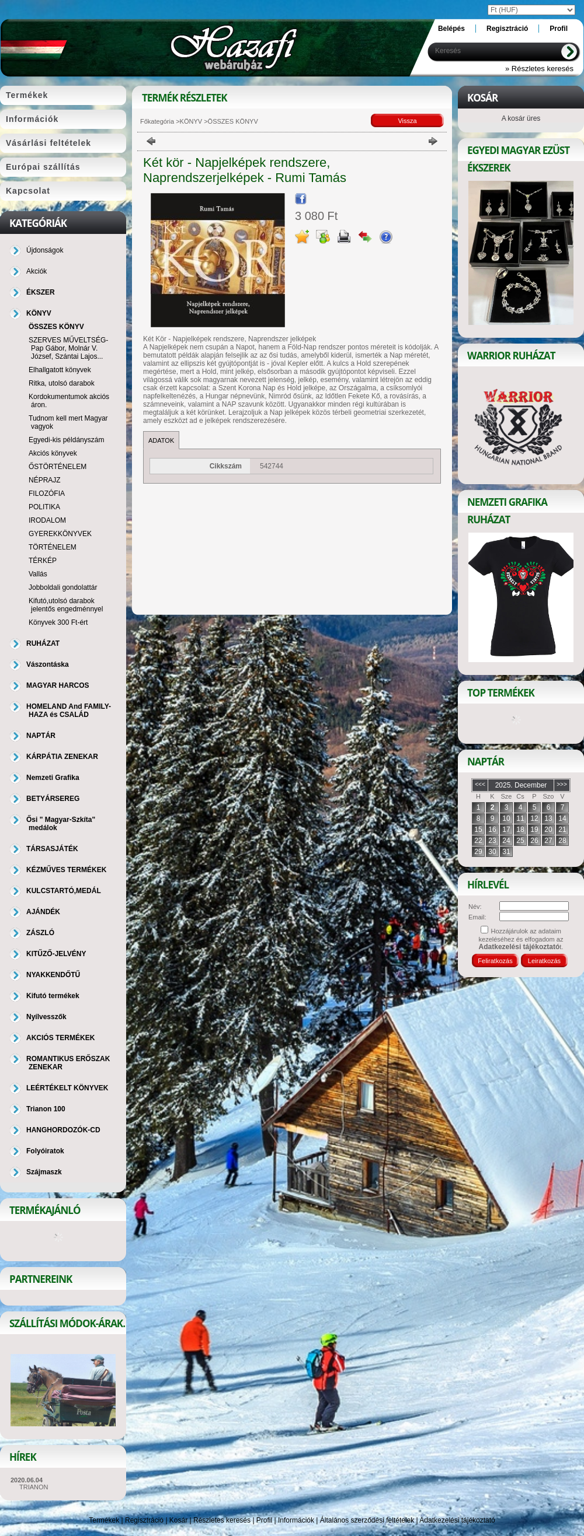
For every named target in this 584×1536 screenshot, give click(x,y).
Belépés (451, 29)
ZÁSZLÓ (40, 933)
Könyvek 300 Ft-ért (58, 622)
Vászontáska (47, 664)
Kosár (178, 1520)
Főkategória (157, 121)
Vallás (38, 574)
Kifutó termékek (52, 996)
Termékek (104, 1520)
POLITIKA (44, 507)
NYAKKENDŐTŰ (53, 975)
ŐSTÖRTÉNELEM (57, 467)
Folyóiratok (45, 1151)
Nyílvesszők (46, 1017)
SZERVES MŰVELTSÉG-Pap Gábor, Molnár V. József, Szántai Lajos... (68, 348)
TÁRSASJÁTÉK (52, 849)
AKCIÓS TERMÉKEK (60, 1038)
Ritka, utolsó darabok (62, 383)
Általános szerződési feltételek (367, 1520)
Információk (296, 1520)
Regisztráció (144, 1520)
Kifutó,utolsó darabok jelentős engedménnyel (66, 605)
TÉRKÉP (43, 561)
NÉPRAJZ (45, 480)
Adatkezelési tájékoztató (457, 1520)
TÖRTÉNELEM (53, 547)
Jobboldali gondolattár (63, 587)
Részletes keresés (222, 1520)
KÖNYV (191, 121)
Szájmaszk (44, 1172)
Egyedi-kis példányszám (66, 440)
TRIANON (33, 1486)
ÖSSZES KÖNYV (56, 327)
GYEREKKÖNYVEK (60, 534)
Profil (264, 1520)
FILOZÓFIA (47, 493)
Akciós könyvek (53, 453)
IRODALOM (47, 520)
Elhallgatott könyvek (60, 370)
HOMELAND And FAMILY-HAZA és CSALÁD (68, 710)
